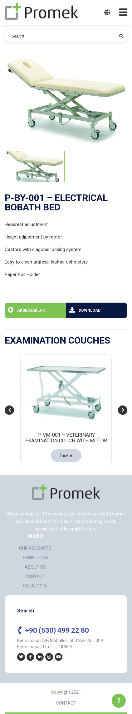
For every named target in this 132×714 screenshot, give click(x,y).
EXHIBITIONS (35, 557)
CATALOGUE (35, 585)
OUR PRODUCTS (35, 548)
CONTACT (35, 576)
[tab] (35, 166)
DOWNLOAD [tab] (84, 310)
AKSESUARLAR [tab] (26, 310)
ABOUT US (35, 567)
